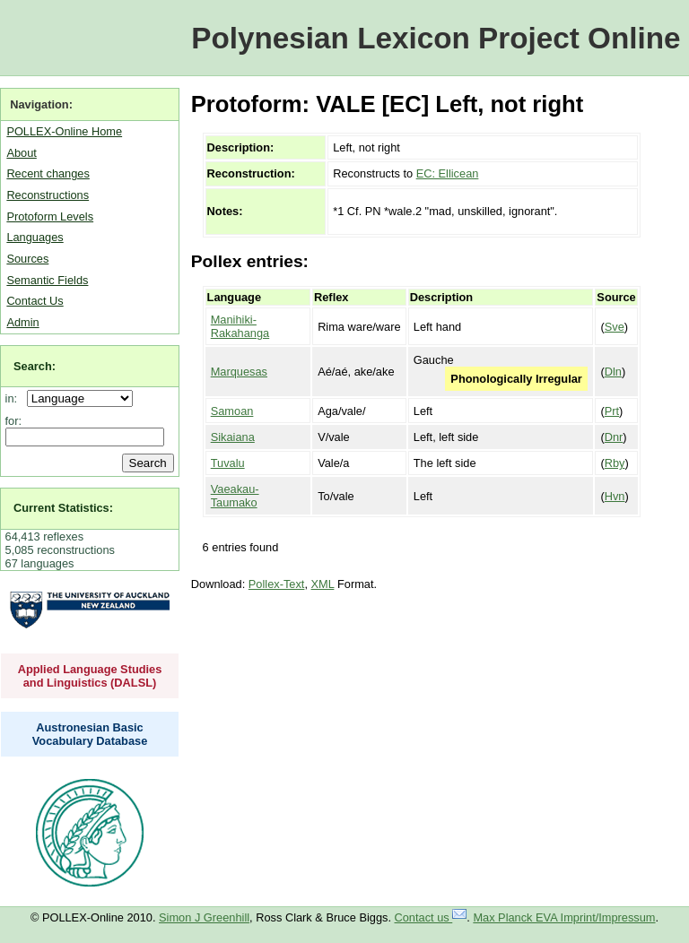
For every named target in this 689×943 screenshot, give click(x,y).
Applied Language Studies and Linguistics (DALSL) (90, 675)
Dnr (614, 437)
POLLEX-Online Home (64, 131)
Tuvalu (228, 463)
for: (13, 421)
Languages (34, 237)
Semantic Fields (47, 280)
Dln (613, 371)
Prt (612, 411)
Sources (27, 258)
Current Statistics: (63, 508)
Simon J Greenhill (204, 917)
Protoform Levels (49, 216)
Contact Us (34, 300)
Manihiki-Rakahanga (240, 326)
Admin (22, 322)
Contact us (431, 917)
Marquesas (239, 371)
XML (323, 584)
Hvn (615, 496)
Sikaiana (233, 437)
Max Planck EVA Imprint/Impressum (564, 917)
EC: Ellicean (447, 173)
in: (14, 398)
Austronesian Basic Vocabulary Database (90, 734)
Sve (614, 326)
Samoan (232, 411)
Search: (34, 366)
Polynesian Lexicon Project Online (435, 38)
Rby (615, 463)
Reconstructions (47, 195)
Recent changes (47, 173)
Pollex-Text (277, 584)
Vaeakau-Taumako (235, 495)
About (21, 153)
